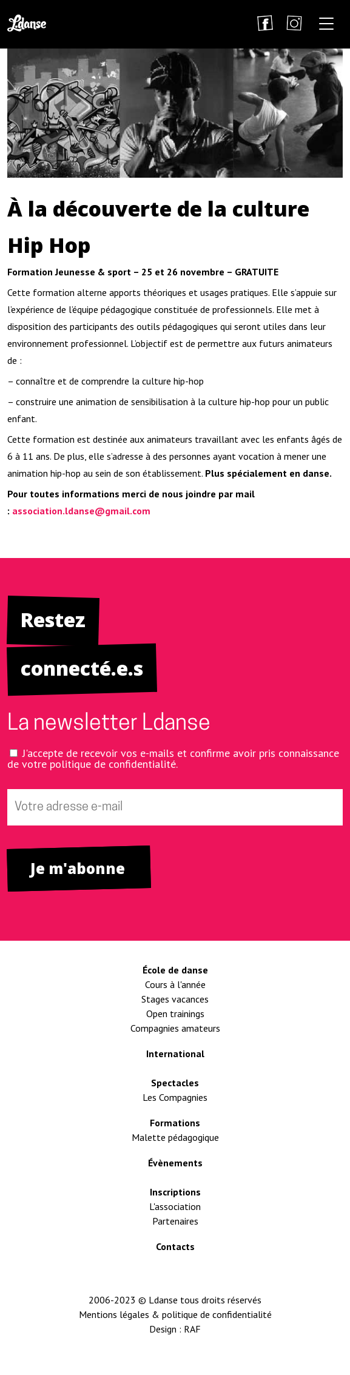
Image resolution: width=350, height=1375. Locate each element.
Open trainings (175, 1013)
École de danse (175, 970)
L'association (175, 1206)
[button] (326, 26)
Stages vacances (175, 999)
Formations (175, 1123)
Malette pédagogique (175, 1137)
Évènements (175, 1163)
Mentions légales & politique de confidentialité (175, 1314)
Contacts (175, 1246)
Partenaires (175, 1221)
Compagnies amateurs (175, 1028)
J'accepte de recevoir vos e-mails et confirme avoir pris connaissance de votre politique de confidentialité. (173, 758)
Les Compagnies (175, 1097)
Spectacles (175, 1083)
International (175, 1053)
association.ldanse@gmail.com (81, 511)
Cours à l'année (175, 984)
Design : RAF (175, 1329)
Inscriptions (175, 1192)
